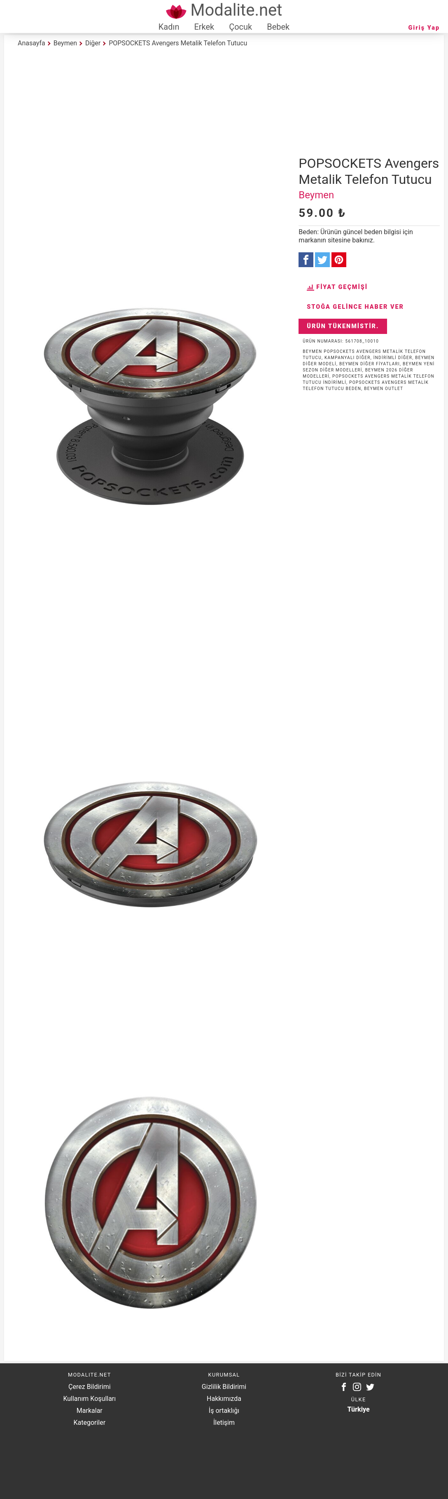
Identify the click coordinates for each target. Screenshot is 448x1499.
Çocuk (240, 27)
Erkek (204, 27)
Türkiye (359, 1409)
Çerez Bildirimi (89, 1387)
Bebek (278, 27)
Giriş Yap (424, 27)
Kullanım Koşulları (89, 1399)
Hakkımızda (224, 1399)
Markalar (90, 1410)
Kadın (169, 27)
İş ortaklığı (224, 1410)
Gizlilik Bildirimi (224, 1387)
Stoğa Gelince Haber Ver (355, 306)
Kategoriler (89, 1422)
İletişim (224, 1422)
